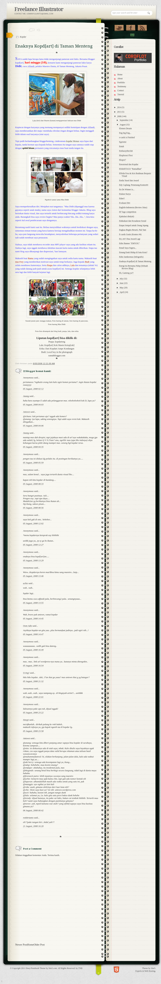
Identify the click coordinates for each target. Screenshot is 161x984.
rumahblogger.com (56, 355)
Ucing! (26, 672)
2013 (119, 112)
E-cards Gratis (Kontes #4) (130, 234)
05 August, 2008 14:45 (33, 618)
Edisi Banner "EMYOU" (129, 243)
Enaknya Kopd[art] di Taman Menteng (135, 261)
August (123, 124)
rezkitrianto (28, 817)
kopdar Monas (72, 141)
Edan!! (122, 198)
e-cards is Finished (127, 137)
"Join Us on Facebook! (130, 27)
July (122, 278)
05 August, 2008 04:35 (33, 447)
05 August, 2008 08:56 (33, 507)
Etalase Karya (125, 194)
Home (30, 944)
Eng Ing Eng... (125, 133)
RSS (142, 27)
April (122, 292)
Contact (132, 35)
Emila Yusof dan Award (129, 180)
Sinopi (26, 720)
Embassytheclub (126, 151)
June (122, 283)
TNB (80, 968)
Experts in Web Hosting (145, 971)
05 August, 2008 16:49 (33, 650)
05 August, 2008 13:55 (33, 602)
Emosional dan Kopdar (128, 164)
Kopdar (23, 37)
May (122, 287)
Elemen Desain (125, 128)
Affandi (30, 66)
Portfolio (121, 82)
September (124, 120)
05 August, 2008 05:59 (33, 462)
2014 (119, 107)
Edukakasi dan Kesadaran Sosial (132, 221)
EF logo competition (127, 212)
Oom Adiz (27, 625)
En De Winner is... (127, 189)
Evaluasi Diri (124, 203)
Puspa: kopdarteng (56, 341)
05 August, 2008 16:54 (33, 665)
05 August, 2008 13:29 (33, 560)
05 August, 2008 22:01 (33, 697)
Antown (26, 412)
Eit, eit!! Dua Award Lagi (129, 239)
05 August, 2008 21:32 (33, 681)
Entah (121, 146)
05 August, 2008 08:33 (33, 484)
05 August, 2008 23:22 (33, 712)
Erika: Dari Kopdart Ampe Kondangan (56, 348)
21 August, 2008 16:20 (33, 826)
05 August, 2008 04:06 (33, 425)
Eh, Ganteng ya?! (126, 273)
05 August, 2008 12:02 (33, 523)
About (120, 78)
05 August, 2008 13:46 (33, 576)
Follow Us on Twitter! (119, 27)
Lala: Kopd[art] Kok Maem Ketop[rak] (56, 345)
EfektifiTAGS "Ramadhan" (130, 169)
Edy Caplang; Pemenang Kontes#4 (133, 185)
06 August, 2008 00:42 (33, 810)
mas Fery (19, 261)
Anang (26, 396)
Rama (30, 258)
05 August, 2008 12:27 (33, 544)
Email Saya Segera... (127, 248)
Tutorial (120, 94)
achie (25, 583)
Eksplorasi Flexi (126, 155)
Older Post (39, 944)
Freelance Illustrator (38, 9)
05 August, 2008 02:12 (33, 389)
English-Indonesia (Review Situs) (133, 207)
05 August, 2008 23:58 (33, 731)
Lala (34, 120)
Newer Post (21, 944)
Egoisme (122, 142)
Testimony (121, 86)
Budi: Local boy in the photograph (56, 352)
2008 (119, 116)
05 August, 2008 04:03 (33, 404)
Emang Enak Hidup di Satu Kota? (133, 252)
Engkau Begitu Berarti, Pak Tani (132, 230)
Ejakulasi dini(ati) (126, 216)
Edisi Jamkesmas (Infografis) (131, 257)
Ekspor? (122, 160)
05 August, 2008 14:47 (33, 634)
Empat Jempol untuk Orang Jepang (133, 225)
